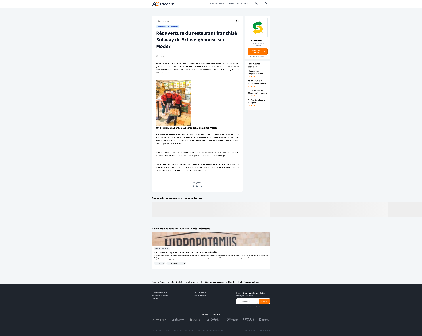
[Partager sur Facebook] (193, 186)
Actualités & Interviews (160, 296)
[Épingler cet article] (237, 21)
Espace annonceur (200, 296)
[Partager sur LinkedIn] (197, 186)
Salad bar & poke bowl (194, 282)
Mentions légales (157, 331)
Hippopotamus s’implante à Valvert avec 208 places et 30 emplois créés (185, 252)
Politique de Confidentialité (260, 306)
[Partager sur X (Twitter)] (201, 186)
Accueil (154, 282)
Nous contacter (203, 331)
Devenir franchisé (200, 293)
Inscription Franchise (216, 331)
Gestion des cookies (190, 331)
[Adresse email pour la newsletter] (247, 301)
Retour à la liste (162, 21)
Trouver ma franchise (159, 293)
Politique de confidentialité (173, 331)
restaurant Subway (187, 63)
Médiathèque (156, 299)
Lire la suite (252, 76)
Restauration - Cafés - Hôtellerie (167, 27)
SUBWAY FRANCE (258, 40)
